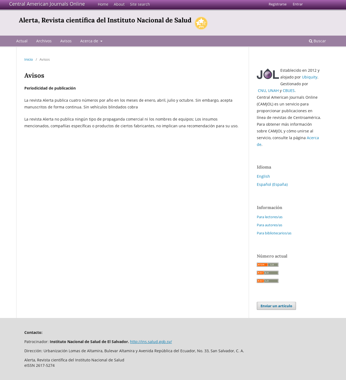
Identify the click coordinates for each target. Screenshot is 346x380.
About (119, 4)
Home (103, 4)
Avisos (66, 40)
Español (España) (272, 184)
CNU (262, 90)
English (263, 176)
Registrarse (278, 4)
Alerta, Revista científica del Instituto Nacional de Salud (105, 20)
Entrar (298, 4)
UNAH (273, 90)
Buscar (317, 40)
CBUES (289, 90)
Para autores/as (269, 224)
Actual (22, 40)
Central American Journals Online (47, 4)
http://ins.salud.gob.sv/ (151, 341)
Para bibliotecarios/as (274, 233)
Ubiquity (309, 77)
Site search (140, 4)
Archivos (44, 40)
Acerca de (89, 40)
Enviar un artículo (276, 305)
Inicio (28, 59)
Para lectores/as (269, 216)
